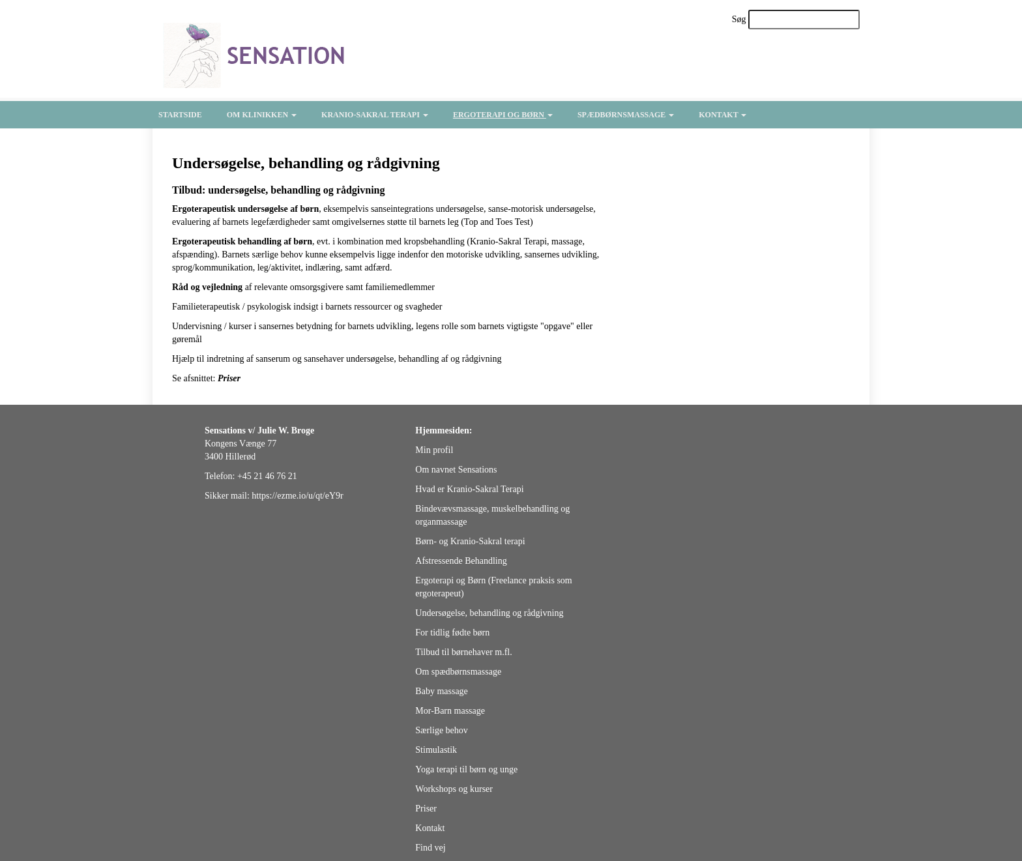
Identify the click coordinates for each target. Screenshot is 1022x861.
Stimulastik (436, 750)
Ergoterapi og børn (503, 114)
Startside (180, 114)
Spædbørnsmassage (625, 114)
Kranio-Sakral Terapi (374, 114)
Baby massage (441, 691)
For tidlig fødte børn (452, 632)
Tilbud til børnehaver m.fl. (463, 652)
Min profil (434, 450)
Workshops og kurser (454, 789)
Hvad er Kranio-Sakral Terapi (469, 489)
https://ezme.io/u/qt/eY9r (297, 496)
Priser (426, 808)
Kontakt (722, 114)
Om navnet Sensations (456, 469)
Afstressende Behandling (460, 561)
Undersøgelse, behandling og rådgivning (489, 613)
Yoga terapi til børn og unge (466, 769)
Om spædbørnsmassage (458, 672)
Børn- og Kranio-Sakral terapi (470, 541)
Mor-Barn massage (450, 711)
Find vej (430, 848)
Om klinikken (262, 114)
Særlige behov (441, 730)
